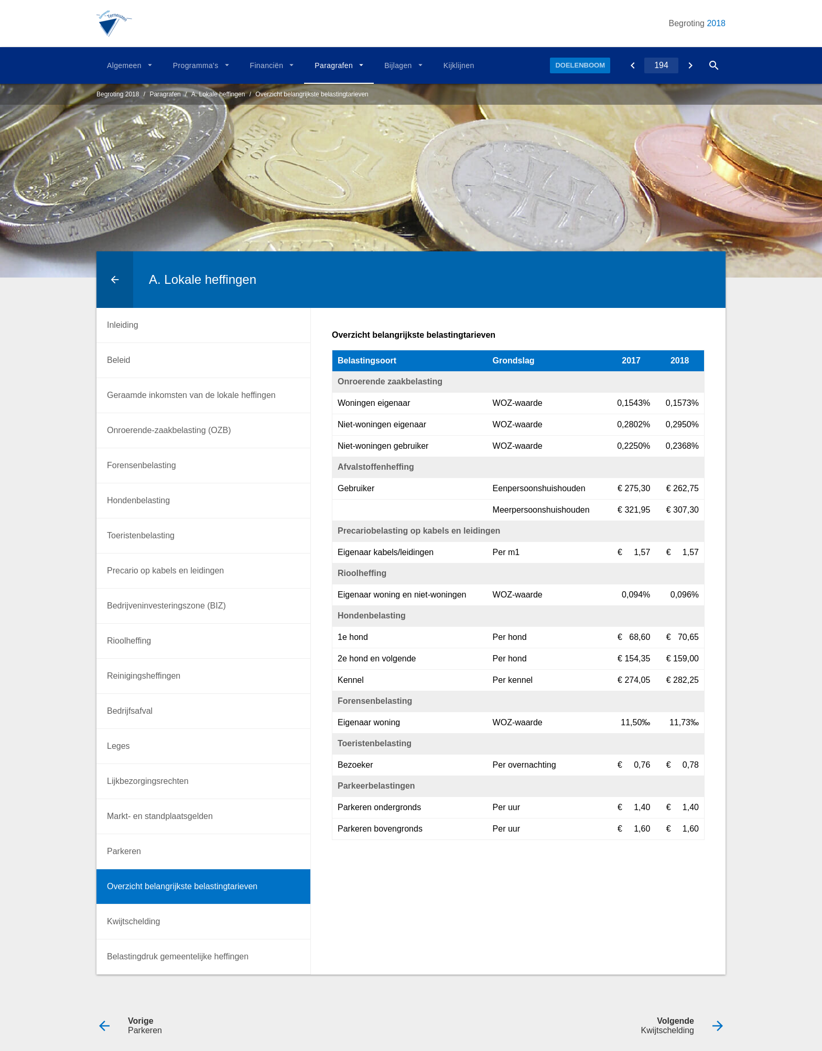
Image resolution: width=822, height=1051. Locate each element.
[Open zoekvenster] (714, 65)
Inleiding (122, 324)
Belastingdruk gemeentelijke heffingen (177, 956)
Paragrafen (334, 65)
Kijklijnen (459, 65)
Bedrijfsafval (130, 710)
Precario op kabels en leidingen (165, 570)
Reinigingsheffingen (143, 675)
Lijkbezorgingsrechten (148, 781)
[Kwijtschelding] (690, 65)
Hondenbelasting (138, 500)
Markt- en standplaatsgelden (160, 816)
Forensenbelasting (141, 465)
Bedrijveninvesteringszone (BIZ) (166, 605)
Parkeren (124, 851)
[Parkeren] (632, 65)
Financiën (267, 65)
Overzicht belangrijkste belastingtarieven (311, 94)
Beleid (118, 360)
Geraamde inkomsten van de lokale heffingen (191, 395)
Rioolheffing (129, 640)
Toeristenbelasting (141, 535)
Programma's (196, 65)
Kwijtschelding (133, 921)
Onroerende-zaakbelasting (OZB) (169, 430)
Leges (118, 746)
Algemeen (124, 65)
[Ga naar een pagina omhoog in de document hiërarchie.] (114, 279)
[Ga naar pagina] (661, 65)
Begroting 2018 (117, 94)
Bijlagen (398, 65)
